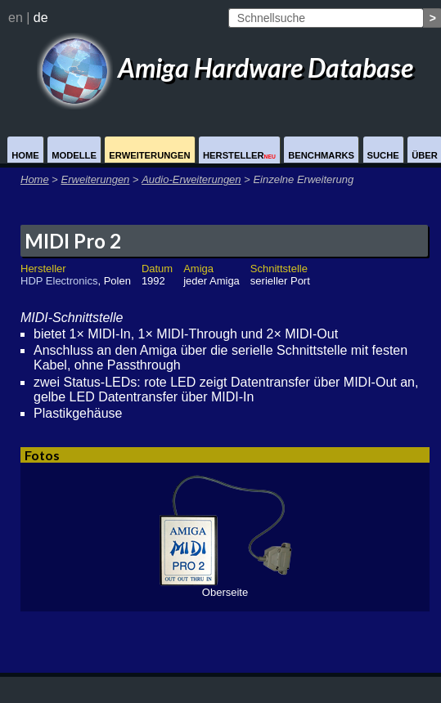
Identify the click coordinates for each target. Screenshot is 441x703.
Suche (383, 155)
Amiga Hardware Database (225, 67)
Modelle (74, 155)
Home (25, 155)
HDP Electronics (58, 281)
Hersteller (239, 155)
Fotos (42, 455)
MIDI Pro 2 (73, 241)
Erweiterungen (149, 155)
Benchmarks (321, 155)
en (15, 18)
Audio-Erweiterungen (191, 179)
